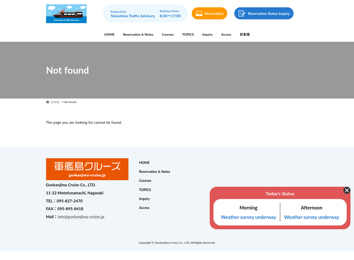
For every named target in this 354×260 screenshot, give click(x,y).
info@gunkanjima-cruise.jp (81, 216)
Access (144, 208)
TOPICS (145, 190)
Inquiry (144, 199)
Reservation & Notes (154, 172)
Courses (145, 181)
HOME (144, 163)
